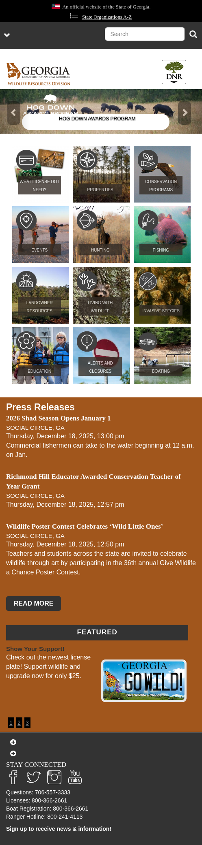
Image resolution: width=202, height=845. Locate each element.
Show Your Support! (35, 648)
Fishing (161, 250)
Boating (161, 371)
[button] (15, 111)
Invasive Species (161, 311)
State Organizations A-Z (107, 17)
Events (39, 250)
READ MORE (34, 603)
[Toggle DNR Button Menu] (174, 72)
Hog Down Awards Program (97, 119)
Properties (100, 190)
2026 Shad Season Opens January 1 (58, 418)
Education (39, 371)
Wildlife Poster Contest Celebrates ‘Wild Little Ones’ (84, 526)
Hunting (100, 250)
